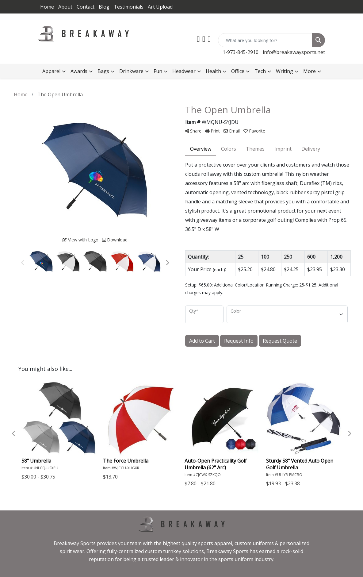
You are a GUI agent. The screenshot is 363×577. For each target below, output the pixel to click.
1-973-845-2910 (240, 52)
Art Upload (160, 6)
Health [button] (213, 71)
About (65, 6)
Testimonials (128, 6)
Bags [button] (103, 71)
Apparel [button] (51, 71)
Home (47, 6)
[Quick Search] (265, 40)
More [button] (309, 71)
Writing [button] (284, 71)
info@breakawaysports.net (294, 52)
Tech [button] (260, 71)
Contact (85, 6)
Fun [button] (158, 71)
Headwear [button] (184, 71)
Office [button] (237, 71)
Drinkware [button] (131, 71)
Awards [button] (79, 71)
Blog (104, 6)
